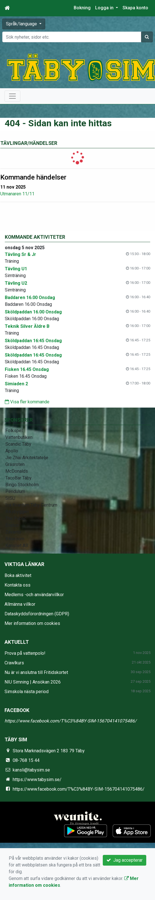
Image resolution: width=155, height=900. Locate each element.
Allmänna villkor (20, 604)
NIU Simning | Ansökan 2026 (33, 682)
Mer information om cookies (32, 623)
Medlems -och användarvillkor (34, 594)
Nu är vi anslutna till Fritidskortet (36, 672)
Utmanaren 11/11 (17, 193)
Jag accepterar (124, 860)
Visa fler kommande (27, 401)
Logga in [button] (105, 7)
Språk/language (22, 23)
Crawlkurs (14, 662)
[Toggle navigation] (12, 96)
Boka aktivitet (18, 575)
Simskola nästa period (27, 691)
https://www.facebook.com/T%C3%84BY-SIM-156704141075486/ (71, 721)
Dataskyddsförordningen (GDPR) (37, 613)
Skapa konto (135, 7)
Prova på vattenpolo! (25, 653)
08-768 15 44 (26, 760)
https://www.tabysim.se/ (37, 779)
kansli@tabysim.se (31, 770)
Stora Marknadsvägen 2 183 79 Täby (49, 750)
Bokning (82, 7)
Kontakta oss (17, 585)
